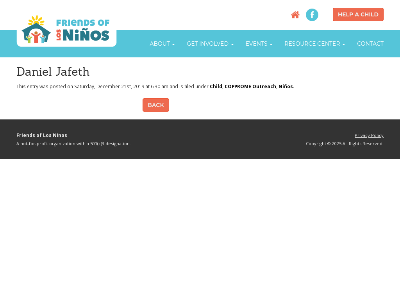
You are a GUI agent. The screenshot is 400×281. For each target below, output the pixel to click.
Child (216, 86)
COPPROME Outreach (250, 86)
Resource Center (314, 43)
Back (156, 104)
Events (259, 43)
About (162, 43)
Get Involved (210, 43)
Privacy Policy (369, 135)
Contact (370, 43)
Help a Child (358, 14)
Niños (286, 86)
